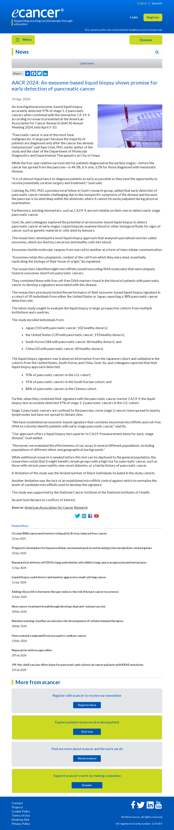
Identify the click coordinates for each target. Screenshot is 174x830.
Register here (87, 705)
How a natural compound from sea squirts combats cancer (49, 635)
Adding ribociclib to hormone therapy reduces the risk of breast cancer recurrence (65, 591)
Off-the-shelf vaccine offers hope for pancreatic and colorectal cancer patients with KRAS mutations (77, 664)
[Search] (157, 52)
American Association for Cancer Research (56, 507)
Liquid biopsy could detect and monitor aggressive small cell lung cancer (59, 577)
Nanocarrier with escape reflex (32, 650)
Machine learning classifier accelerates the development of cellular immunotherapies (67, 621)
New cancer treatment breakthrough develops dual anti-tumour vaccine (58, 606)
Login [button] (134, 17)
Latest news (87, 63)
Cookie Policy (21, 811)
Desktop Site (20, 819)
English (142, 3)
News (22, 52)
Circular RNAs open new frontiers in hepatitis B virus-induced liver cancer (59, 533)
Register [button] (153, 17)
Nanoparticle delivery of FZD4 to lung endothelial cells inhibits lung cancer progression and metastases (79, 562)
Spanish (157, 3)
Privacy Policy (21, 823)
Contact (17, 803)
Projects (17, 807)
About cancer (87, 758)
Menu (23, 39)
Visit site (87, 731)
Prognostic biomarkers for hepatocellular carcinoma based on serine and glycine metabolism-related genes (82, 548)
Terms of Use (21, 815)
